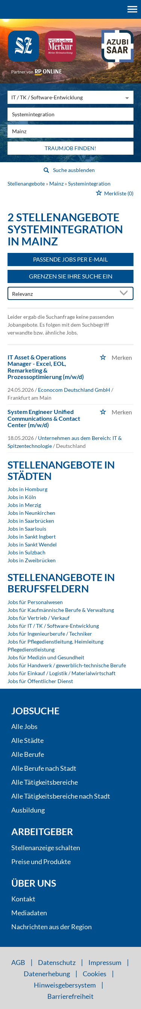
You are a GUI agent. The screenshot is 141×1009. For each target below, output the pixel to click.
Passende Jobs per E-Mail (70, 259)
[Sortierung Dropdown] (125, 294)
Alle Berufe (27, 754)
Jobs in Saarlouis (27, 528)
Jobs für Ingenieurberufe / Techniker (50, 633)
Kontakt (23, 899)
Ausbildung (28, 810)
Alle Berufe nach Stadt (43, 768)
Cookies (94, 973)
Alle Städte (27, 740)
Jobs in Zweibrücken (32, 560)
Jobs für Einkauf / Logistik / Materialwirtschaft (61, 673)
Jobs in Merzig (24, 505)
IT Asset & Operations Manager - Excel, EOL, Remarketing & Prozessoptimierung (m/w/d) (46, 366)
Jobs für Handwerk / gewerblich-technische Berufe (67, 665)
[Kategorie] (63, 97)
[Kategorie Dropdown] (125, 97)
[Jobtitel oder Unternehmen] (70, 114)
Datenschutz (57, 962)
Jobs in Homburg (27, 489)
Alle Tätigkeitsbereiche (44, 782)
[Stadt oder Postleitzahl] (70, 131)
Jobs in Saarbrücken (31, 520)
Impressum (104, 962)
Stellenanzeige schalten (45, 847)
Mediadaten (29, 913)
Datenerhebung (47, 973)
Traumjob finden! (70, 148)
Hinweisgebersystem (65, 985)
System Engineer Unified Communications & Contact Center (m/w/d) (44, 418)
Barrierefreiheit (70, 996)
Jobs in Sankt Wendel (32, 544)
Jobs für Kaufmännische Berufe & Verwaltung (61, 610)
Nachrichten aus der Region (51, 926)
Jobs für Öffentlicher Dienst (40, 681)
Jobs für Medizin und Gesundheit (46, 657)
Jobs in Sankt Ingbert (32, 536)
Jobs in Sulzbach (26, 552)
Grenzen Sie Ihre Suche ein (70, 276)
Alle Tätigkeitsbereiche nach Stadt (60, 796)
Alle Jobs (24, 726)
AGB (18, 962)
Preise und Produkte (41, 861)
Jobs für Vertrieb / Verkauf (39, 618)
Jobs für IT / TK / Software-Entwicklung (53, 625)
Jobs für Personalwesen (35, 602)
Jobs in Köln (22, 497)
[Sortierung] (63, 294)
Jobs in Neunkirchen (31, 513)
